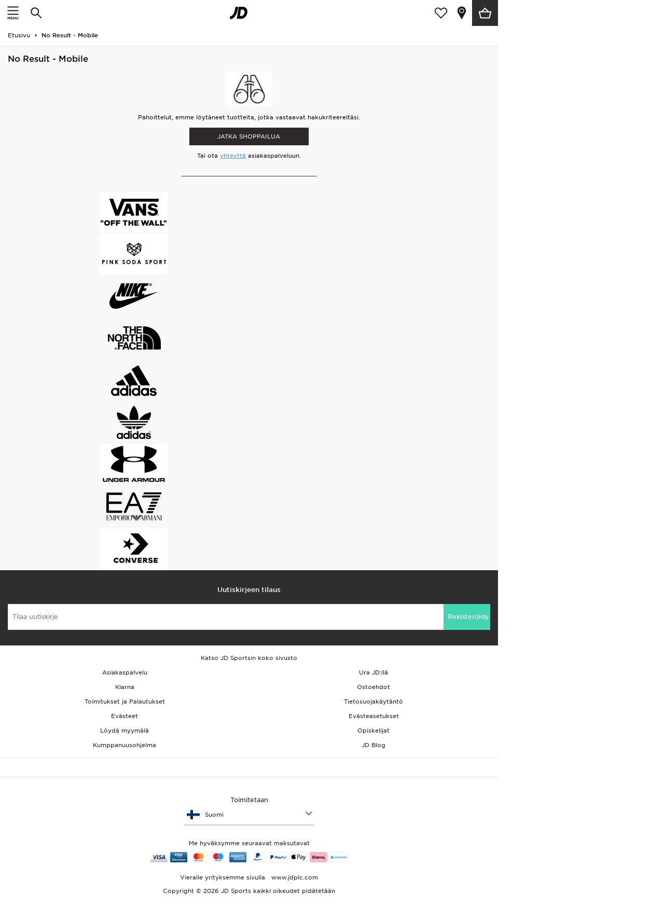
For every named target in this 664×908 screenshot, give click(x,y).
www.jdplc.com (293, 877)
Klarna (124, 687)
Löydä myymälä (124, 730)
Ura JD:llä (373, 672)
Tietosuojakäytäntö (373, 701)
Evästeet (124, 716)
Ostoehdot (373, 687)
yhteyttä (233, 155)
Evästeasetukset (374, 716)
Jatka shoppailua (248, 136)
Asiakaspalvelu (124, 672)
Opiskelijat (373, 730)
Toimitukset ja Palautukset (125, 701)
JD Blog (373, 745)
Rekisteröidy (468, 617)
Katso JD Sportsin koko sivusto (249, 658)
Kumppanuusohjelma (124, 745)
